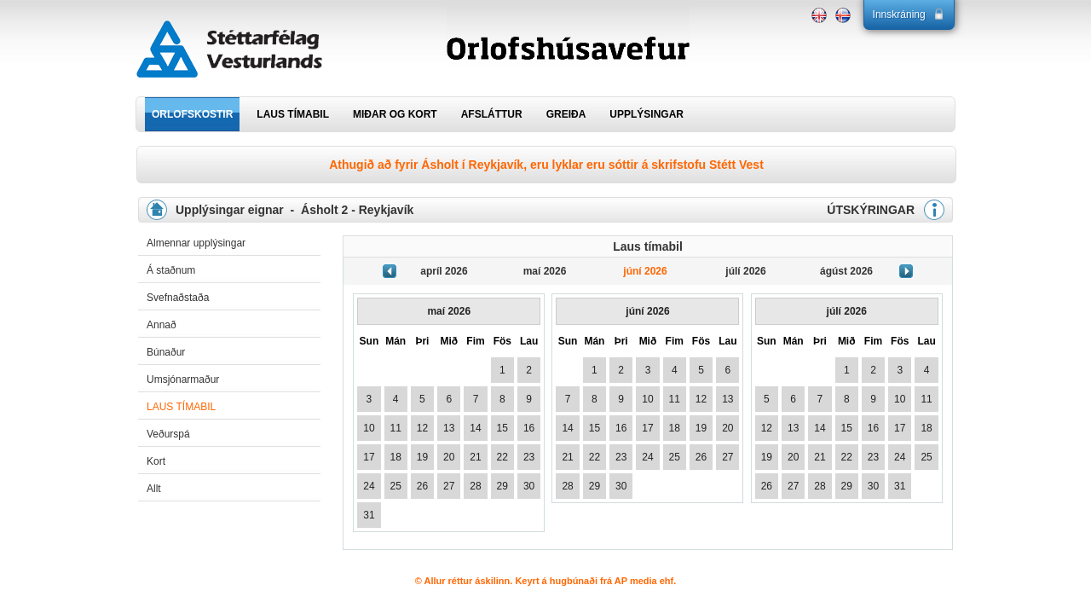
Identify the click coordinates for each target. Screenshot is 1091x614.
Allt (154, 489)
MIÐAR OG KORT (395, 114)
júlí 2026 (745, 271)
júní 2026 (645, 271)
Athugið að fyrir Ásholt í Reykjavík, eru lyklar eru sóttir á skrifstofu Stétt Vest (546, 164)
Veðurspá (168, 434)
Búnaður (166, 352)
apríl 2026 (443, 271)
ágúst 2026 (846, 271)
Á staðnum (171, 270)
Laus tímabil (181, 407)
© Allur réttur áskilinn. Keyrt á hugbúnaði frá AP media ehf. (546, 581)
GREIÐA (566, 114)
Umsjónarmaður (183, 379)
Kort (156, 461)
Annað (161, 325)
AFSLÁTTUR (491, 114)
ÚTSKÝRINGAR (871, 210)
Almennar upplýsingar (196, 243)
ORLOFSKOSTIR (192, 114)
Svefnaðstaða (178, 298)
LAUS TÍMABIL (293, 114)
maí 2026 (545, 271)
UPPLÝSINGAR (646, 114)
